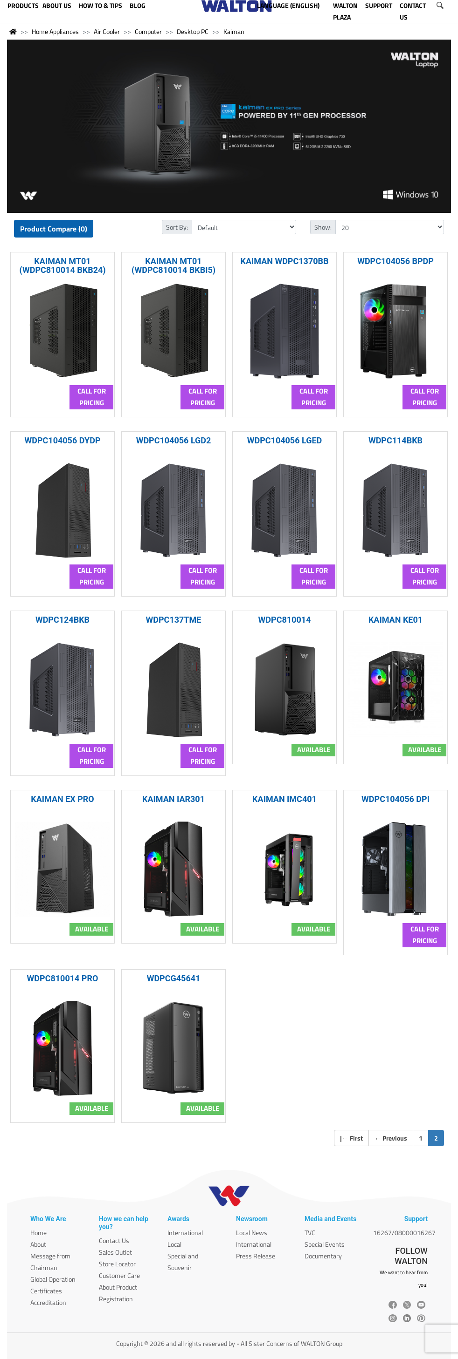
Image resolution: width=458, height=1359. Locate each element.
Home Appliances (55, 31)
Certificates (46, 1291)
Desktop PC (192, 31)
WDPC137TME (173, 620)
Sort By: (177, 227)
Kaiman (233, 31)
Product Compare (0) (53, 228)
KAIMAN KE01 (395, 620)
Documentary (323, 1256)
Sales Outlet (115, 1252)
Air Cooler (107, 31)
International (185, 1232)
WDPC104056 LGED (284, 440)
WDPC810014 (284, 620)
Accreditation (48, 1302)
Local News (251, 1232)
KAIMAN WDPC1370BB (284, 261)
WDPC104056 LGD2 (173, 440)
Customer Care (119, 1275)
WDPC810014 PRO (62, 978)
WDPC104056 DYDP (62, 440)
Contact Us (114, 1240)
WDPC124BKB (62, 620)
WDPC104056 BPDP (395, 261)
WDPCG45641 (174, 978)
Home (38, 1232)
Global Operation (53, 1279)
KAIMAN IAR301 (173, 799)
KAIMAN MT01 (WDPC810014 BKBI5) (173, 265)
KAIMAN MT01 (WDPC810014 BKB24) (62, 265)
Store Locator (117, 1264)
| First (351, 1138)
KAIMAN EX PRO (62, 799)
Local (174, 1244)
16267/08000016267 (404, 1232)
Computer (148, 31)
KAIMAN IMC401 (284, 799)
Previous (391, 1138)
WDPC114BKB (395, 440)
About (38, 1244)
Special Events (325, 1244)
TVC (310, 1232)
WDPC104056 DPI (395, 799)
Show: (323, 227)
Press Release (255, 1256)
